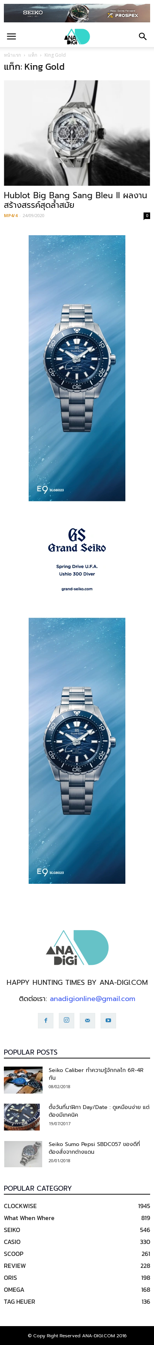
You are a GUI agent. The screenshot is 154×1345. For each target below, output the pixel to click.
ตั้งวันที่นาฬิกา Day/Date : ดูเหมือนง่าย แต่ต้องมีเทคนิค (99, 1111)
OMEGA (14, 1289)
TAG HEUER (19, 1301)
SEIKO (12, 1229)
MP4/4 (10, 215)
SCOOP (13, 1253)
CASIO (12, 1241)
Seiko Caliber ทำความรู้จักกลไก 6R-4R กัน (96, 1074)
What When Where (29, 1217)
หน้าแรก (12, 55)
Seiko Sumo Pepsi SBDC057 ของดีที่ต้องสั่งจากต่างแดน (94, 1148)
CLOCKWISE (20, 1205)
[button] (143, 36)
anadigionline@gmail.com (92, 998)
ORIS (10, 1277)
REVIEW (15, 1265)
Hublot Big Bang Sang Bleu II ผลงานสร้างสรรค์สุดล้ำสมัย (75, 200)
